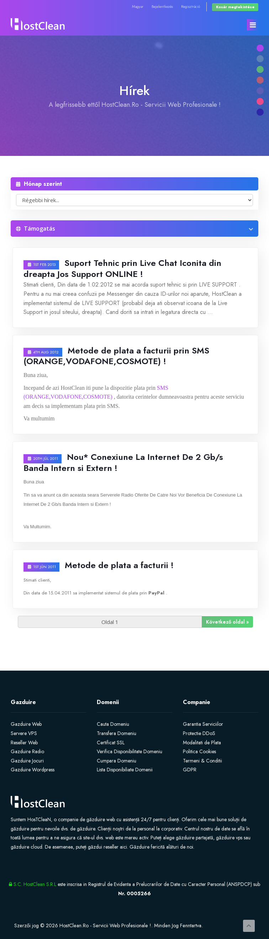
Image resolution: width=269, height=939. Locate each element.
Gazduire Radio (27, 751)
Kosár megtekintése (235, 7)
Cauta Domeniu (113, 724)
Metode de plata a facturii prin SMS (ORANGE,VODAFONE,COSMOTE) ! (116, 356)
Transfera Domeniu (116, 733)
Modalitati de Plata (202, 742)
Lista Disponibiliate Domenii (125, 769)
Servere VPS (24, 733)
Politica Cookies (199, 751)
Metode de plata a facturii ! (119, 565)
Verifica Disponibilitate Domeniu (129, 751)
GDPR (189, 769)
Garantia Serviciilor (203, 724)
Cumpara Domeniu (116, 760)
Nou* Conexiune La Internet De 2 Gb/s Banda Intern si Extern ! (123, 462)
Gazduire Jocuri (27, 760)
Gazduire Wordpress (32, 769)
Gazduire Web (26, 724)
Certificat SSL (111, 742)
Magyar (137, 6)
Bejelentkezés (162, 6)
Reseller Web (24, 742)
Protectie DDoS (199, 733)
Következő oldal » (227, 621)
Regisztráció (190, 6)
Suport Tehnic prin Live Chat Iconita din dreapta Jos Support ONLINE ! (122, 268)
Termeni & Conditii (202, 760)
